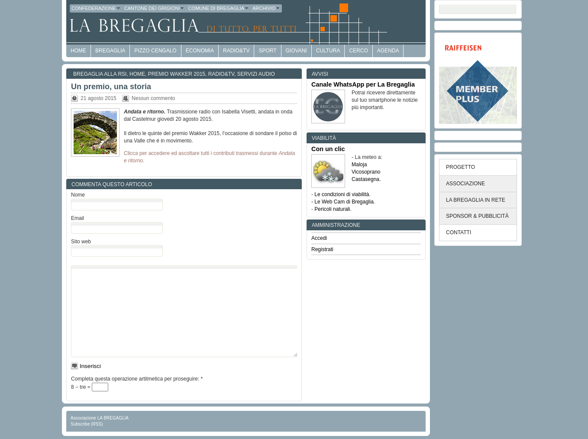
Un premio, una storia (111, 86)
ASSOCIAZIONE (465, 184)
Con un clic (328, 148)
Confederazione (96, 8)
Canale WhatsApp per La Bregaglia (363, 84)
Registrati (322, 249)
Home (137, 74)
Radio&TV (236, 51)
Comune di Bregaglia (218, 8)
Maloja (359, 164)
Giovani (296, 51)
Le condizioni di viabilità (341, 194)
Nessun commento (153, 98)
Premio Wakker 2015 (176, 74)
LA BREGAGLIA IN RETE (475, 200)
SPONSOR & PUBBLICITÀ (477, 216)
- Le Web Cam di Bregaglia (342, 202)
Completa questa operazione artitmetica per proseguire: (137, 379)
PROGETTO (460, 167)
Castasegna (365, 179)
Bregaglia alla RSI (99, 74)
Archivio (266, 8)
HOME (78, 51)
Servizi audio (256, 74)
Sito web (81, 242)
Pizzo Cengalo (155, 51)
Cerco (358, 51)
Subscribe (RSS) (87, 424)
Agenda (388, 51)
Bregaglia (110, 51)
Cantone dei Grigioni (154, 8)
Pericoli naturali (332, 209)
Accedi (319, 238)
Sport (267, 51)
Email (77, 218)
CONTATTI (458, 232)
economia (200, 51)
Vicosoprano (366, 172)
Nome (78, 195)
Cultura (328, 51)
